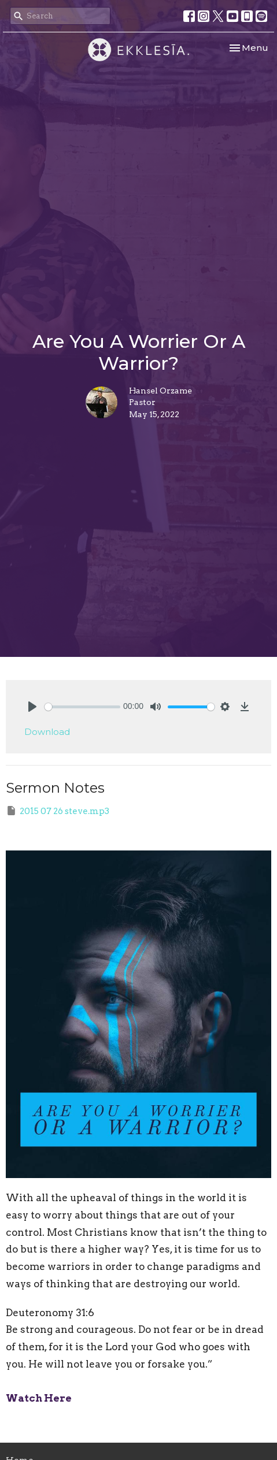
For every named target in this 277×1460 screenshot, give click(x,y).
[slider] (82, 706)
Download (47, 731)
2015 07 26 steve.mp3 (57, 810)
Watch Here (39, 1398)
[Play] (32, 706)
